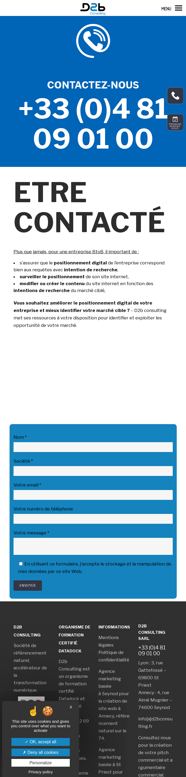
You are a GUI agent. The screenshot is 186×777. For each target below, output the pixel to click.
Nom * (20, 437)
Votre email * (27, 485)
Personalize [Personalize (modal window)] (40, 763)
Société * (23, 461)
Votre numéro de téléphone (43, 509)
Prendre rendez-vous (175, 126)
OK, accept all (40, 742)
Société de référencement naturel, (30, 653)
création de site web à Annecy (112, 708)
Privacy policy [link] (40, 772)
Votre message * (31, 532)
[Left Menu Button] (173, 8)
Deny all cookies (40, 752)
